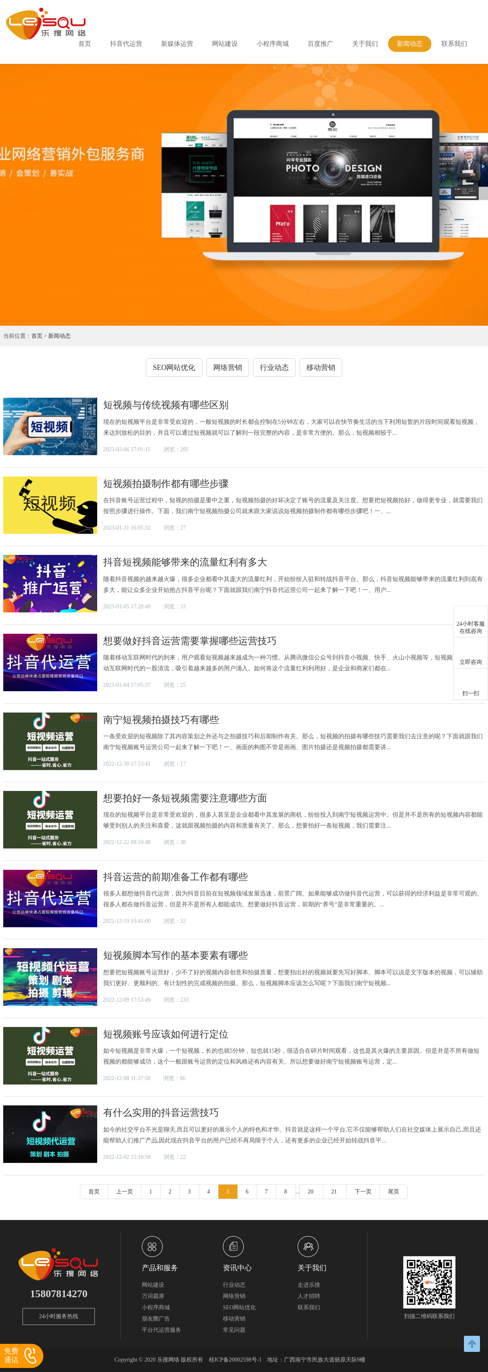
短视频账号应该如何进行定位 (166, 1034)
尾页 (393, 1192)
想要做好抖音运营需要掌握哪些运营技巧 (190, 641)
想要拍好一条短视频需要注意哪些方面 (185, 798)
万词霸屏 (153, 1296)
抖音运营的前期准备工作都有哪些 (175, 877)
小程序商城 (273, 43)
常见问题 (234, 1330)
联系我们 (454, 43)
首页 (84, 43)
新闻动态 (410, 43)
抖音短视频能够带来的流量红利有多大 (185, 562)
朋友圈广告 (156, 1319)
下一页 (363, 1192)
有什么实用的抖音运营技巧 (161, 1112)
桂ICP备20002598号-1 (235, 1360)
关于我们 (365, 43)
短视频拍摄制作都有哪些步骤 (166, 484)
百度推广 (320, 43)
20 (311, 1192)
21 (335, 1192)
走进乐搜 (309, 1285)
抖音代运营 (126, 43)
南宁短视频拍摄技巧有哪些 (161, 720)
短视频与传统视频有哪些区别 (166, 405)
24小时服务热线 (58, 1316)
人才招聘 (309, 1296)
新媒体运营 (177, 43)
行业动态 (274, 368)
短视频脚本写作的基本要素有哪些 (175, 955)
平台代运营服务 (161, 1330)
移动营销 (320, 368)
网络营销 (227, 368)
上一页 (124, 1192)
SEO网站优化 (174, 368)
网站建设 (225, 43)
